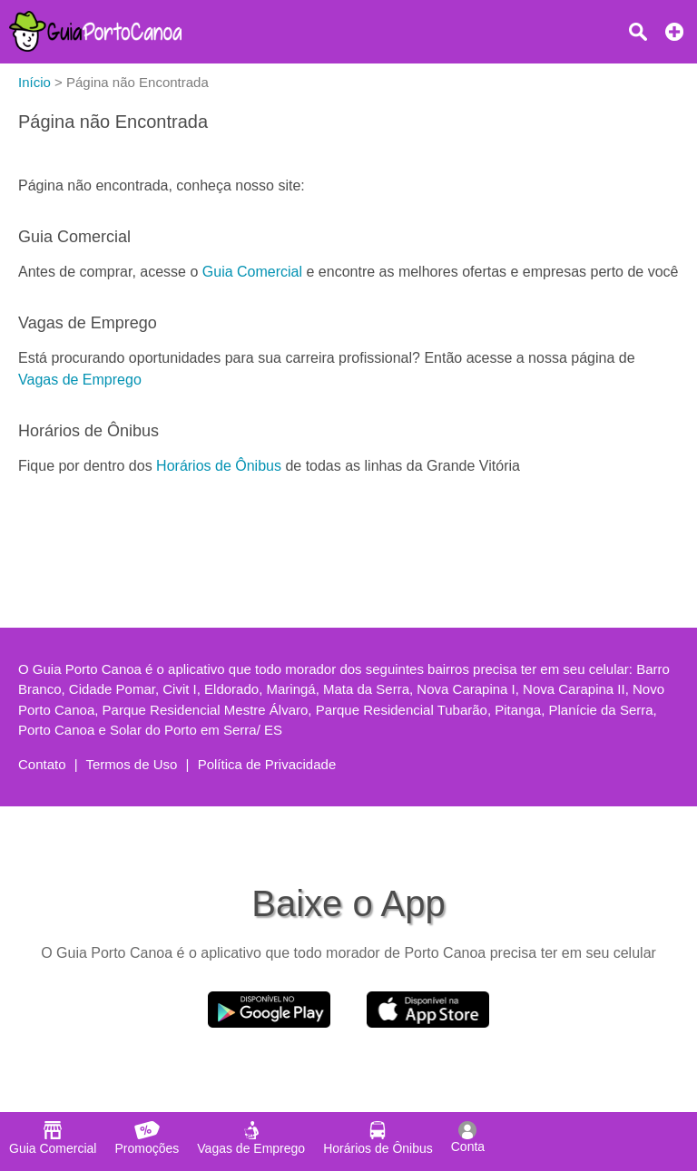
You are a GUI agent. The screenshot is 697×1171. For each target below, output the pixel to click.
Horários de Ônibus (218, 465)
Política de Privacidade (267, 764)
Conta (468, 1137)
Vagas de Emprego (80, 379)
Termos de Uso (132, 764)
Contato (42, 764)
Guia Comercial (252, 271)
